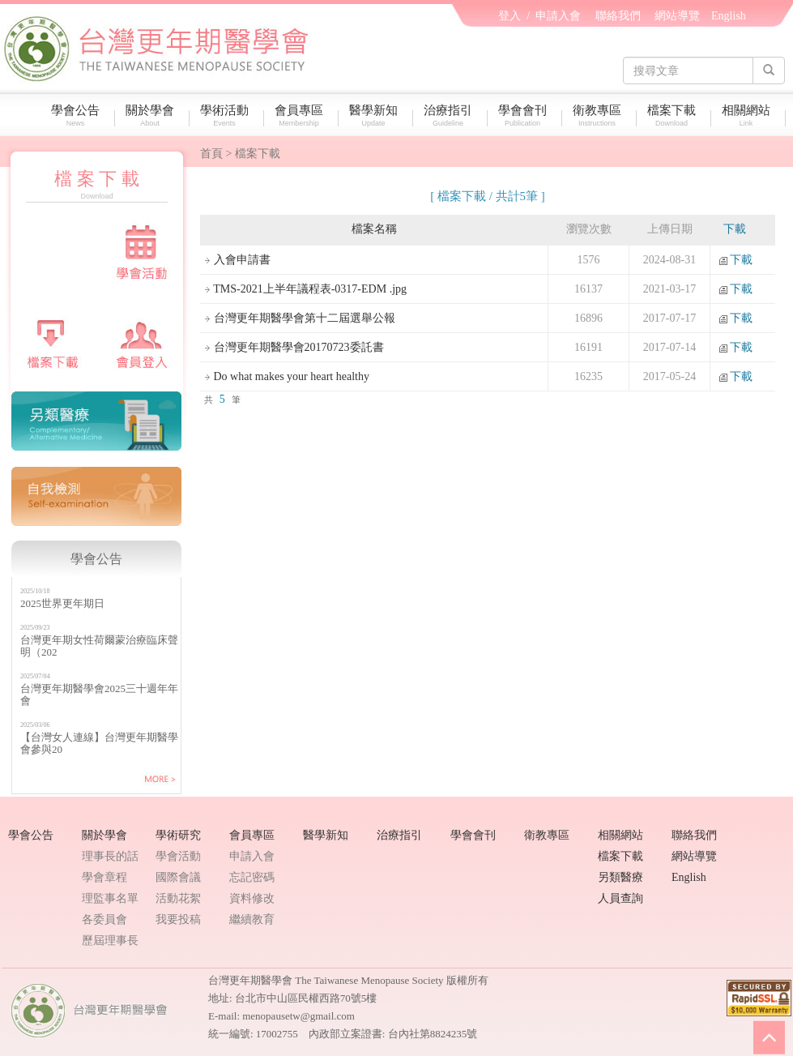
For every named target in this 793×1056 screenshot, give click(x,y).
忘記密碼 (252, 877)
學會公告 (79, 115)
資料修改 (252, 898)
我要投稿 (178, 919)
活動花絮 (178, 898)
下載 (734, 260)
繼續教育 (252, 919)
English (728, 16)
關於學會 (154, 115)
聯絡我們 (618, 16)
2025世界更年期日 (62, 603)
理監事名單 (110, 898)
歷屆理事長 (110, 940)
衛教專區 (601, 115)
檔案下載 (675, 115)
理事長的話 (110, 856)
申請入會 (558, 16)
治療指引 (452, 115)
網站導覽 (677, 16)
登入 (509, 16)
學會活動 (178, 856)
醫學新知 (377, 115)
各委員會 (104, 919)
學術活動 (228, 115)
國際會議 (178, 877)
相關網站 (750, 115)
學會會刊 (526, 115)
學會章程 (104, 877)
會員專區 (303, 115)
